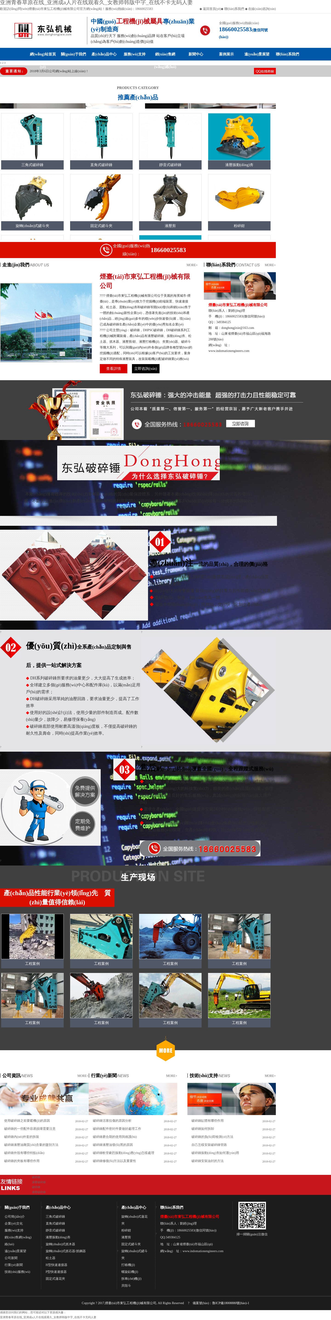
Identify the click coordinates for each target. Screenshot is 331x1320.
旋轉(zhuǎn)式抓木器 (60, 1244)
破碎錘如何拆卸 (202, 1128)
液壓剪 (126, 1237)
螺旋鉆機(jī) (129, 1272)
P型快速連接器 (56, 1272)
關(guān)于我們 (73, 54)
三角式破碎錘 (55, 1216)
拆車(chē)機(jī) (131, 1278)
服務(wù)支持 (135, 54)
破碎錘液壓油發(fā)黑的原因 (113, 1145)
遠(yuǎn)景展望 (256, 54)
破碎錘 (36, 1177)
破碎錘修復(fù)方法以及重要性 (114, 1161)
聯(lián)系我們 (233, 9)
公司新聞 (11, 1258)
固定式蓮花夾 (55, 1278)
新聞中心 (195, 54)
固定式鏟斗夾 (131, 1244)
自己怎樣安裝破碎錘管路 (209, 1145)
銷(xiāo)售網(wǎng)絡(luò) (165, 56)
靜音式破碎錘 (55, 1230)
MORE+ (192, 265)
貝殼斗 (126, 1285)
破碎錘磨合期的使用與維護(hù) (115, 1137)
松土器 (50, 1258)
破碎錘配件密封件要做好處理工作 (117, 1128)
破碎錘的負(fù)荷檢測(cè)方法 (212, 1137)
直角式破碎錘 (55, 1223)
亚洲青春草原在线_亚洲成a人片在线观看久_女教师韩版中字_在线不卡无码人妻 (48, 1317)
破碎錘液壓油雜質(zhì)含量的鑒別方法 (31, 1145)
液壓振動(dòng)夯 (58, 1237)
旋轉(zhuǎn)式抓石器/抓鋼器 (66, 1251)
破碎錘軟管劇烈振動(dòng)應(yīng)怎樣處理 (123, 1153)
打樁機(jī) (128, 1265)
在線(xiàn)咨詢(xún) (262, 9)
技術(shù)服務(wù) (17, 1272)
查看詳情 (113, 369)
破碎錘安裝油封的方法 (207, 1161)
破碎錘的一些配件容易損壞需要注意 (30, 1128)
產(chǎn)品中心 (104, 54)
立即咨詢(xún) (145, 369)
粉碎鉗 (126, 1230)
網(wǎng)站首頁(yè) (43, 56)
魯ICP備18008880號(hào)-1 (230, 1303)
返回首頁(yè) (212, 9)
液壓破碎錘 (39, 1182)
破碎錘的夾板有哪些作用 (22, 1161)
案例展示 (226, 54)
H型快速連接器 (56, 1265)
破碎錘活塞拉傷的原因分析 (112, 1120)
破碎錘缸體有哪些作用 (207, 1120)
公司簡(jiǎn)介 (15, 1216)
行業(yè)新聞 (14, 1265)
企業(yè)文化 (14, 1223)
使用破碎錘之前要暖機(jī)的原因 (27, 1120)
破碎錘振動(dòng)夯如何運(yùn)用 (215, 1153)
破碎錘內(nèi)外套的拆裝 (21, 1137)
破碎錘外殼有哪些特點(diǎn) (24, 1153)
